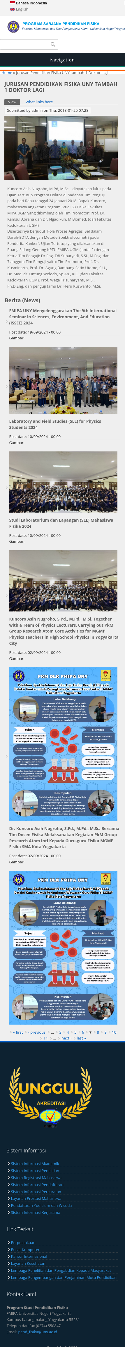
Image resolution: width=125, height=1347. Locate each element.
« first (18, 1032)
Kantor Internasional (29, 1256)
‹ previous (37, 1032)
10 (114, 1032)
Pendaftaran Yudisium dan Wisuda (41, 1205)
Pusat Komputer (25, 1249)
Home (6, 72)
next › (66, 1038)
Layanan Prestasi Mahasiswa (36, 1198)
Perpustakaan (23, 1242)
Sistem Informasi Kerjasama (35, 1212)
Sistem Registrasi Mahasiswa (36, 1177)
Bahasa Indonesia (28, 3)
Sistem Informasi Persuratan (36, 1191)
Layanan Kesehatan (28, 1263)
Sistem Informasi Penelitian (35, 1170)
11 (45, 1038)
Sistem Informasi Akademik (35, 1163)
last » (81, 1038)
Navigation (62, 60)
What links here (39, 101)
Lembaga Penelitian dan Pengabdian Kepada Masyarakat (61, 1270)
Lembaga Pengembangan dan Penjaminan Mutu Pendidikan (64, 1277)
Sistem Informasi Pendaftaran (37, 1184)
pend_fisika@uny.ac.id (37, 1331)
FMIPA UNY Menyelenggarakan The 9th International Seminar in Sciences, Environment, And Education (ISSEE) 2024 (63, 317)
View (14, 101)
